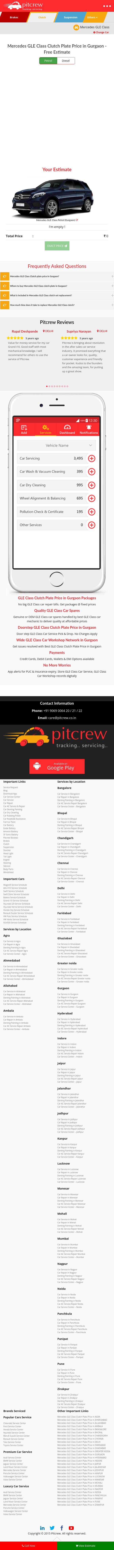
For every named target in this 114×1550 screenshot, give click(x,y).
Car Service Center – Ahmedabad (18, 979)
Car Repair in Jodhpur (67, 1122)
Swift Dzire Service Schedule (16, 894)
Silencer (7, 866)
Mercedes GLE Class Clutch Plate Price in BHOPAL (80, 1432)
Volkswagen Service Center (15, 1476)
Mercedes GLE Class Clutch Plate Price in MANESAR (80, 1479)
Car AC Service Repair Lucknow (71, 1178)
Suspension (8, 847)
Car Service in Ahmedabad (15, 966)
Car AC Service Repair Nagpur (70, 1279)
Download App (10, 793)
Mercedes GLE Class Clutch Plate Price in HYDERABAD (81, 1457)
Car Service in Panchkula (68, 1319)
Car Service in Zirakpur (67, 1394)
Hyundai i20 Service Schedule (16, 903)
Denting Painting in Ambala (15, 1022)
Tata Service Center (12, 1442)
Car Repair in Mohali (66, 1222)
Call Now (28, 1545)
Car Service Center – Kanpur (70, 1157)
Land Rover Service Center (15, 1467)
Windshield (8, 872)
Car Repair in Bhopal (66, 822)
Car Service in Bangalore (68, 793)
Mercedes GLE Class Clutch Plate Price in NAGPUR (80, 1489)
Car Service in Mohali (67, 1219)
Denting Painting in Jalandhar (70, 1100)
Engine (6, 859)
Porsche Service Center (13, 1473)
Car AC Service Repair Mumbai (71, 1254)
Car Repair (8, 803)
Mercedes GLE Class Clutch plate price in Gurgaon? (34, 276)
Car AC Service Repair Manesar (71, 1203)
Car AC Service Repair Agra (15, 950)
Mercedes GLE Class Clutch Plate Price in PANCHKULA (82, 1495)
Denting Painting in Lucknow (70, 1175)
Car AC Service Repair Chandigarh (72, 853)
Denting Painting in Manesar (70, 1200)
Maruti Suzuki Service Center (16, 1435)
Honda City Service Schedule (16, 910)
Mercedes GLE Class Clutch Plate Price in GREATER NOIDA (83, 1451)
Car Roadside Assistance (14, 818)
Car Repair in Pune (65, 1373)
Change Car (101, 32)
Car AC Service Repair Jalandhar (71, 1103)
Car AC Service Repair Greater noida (73, 978)
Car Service (8, 800)
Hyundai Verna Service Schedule (18, 907)
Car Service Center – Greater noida (73, 981)
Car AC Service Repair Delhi (69, 903)
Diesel (66, 61)
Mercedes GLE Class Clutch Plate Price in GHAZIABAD (81, 1448)
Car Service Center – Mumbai (70, 1257)
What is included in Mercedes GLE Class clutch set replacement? (41, 295)
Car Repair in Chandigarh (68, 847)
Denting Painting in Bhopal (69, 825)
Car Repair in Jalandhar (67, 1097)
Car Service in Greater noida (70, 969)
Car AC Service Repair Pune (69, 1379)
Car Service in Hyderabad (68, 1019)
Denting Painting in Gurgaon (70, 1000)
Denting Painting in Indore (69, 1050)
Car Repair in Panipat (67, 1347)
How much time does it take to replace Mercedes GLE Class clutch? (42, 305)
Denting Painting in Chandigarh (71, 850)
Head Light (8, 853)
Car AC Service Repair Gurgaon (71, 1003)
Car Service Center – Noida (69, 1307)
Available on (56, 766)
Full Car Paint (9, 822)
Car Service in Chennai (67, 869)
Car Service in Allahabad (14, 991)
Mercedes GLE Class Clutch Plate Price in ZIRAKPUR (80, 1504)
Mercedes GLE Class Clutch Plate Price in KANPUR (80, 1473)
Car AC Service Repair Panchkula (72, 1329)
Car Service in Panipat (67, 1344)
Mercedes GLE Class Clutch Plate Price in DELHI (78, 1442)
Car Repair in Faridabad (68, 922)
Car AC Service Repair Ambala (16, 1026)
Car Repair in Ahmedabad (15, 969)
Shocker (7, 850)
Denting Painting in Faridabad (71, 925)
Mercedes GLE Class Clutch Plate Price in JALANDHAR (81, 1467)
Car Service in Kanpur (67, 1144)
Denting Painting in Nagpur (69, 1275)
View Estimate (85, 1545)
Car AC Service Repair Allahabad (18, 1000)
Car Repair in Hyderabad (68, 1022)
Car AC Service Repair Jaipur (70, 1078)
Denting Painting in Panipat (69, 1351)
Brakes (6, 840)
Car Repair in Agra (11, 944)
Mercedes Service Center (14, 1470)
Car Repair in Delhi (66, 897)
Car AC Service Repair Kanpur (70, 1153)
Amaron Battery (10, 831)
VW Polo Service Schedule (15, 916)
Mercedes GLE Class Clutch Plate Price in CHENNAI (80, 1438)
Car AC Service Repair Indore (70, 1053)
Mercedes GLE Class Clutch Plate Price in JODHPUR (80, 1470)
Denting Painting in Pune (68, 1376)
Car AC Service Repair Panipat (71, 1354)
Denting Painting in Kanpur (69, 1150)
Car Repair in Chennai (67, 872)
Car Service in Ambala (13, 1016)
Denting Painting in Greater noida (72, 975)
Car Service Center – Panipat (70, 1357)
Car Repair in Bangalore (68, 797)
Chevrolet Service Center (14, 1423)
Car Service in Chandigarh (69, 843)
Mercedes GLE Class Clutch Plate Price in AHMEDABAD (82, 1420)
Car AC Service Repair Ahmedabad (19, 975)
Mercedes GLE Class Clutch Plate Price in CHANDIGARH (82, 1435)
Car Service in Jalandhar (68, 1094)
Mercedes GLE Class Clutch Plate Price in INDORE (79, 1460)
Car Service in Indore (66, 1044)
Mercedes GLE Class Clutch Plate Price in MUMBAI (80, 1486)
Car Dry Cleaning (11, 812)
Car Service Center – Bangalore (71, 806)
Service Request (10, 787)
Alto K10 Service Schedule (15, 888)
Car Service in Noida (66, 1294)
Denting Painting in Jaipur (69, 1075)
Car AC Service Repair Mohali (70, 1228)
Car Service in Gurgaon (67, 994)
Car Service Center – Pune (69, 1382)
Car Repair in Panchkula (68, 1322)
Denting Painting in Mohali (69, 1225)
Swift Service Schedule (13, 891)
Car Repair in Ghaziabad (68, 947)
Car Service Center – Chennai (70, 881)
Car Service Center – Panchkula (71, 1332)
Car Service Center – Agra (14, 953)
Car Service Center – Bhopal (70, 831)
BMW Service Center (12, 1460)
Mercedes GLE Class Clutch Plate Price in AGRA (78, 1416)
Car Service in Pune (66, 1369)
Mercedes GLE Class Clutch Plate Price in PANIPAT (80, 1498)
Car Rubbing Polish (12, 815)
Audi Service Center (12, 1457)
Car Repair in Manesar (67, 1197)
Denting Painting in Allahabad (16, 997)
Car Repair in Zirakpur (67, 1397)
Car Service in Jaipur (66, 1069)
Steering (7, 862)
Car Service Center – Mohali (70, 1232)
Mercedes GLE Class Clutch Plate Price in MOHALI (80, 1482)
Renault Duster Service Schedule (18, 913)
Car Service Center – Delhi (69, 906)
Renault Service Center (13, 1439)
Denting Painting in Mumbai (70, 1250)
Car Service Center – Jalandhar (71, 1106)
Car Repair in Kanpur (67, 1147)
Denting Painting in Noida (69, 1300)
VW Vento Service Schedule (15, 919)
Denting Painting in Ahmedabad (18, 972)
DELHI (49, 331)
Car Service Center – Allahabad (17, 1004)
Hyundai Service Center (14, 1432)
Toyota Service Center (13, 1445)
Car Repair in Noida (66, 1297)
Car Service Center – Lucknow (70, 1181)
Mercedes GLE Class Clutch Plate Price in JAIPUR (79, 1464)
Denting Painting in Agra (14, 947)
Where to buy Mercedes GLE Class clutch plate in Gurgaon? (38, 286)
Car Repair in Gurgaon (67, 997)
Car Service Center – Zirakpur (70, 1407)
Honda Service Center (13, 1429)
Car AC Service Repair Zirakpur (71, 1404)
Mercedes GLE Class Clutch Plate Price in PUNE (78, 1501)
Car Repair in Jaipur (66, 1072)
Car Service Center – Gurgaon (70, 1006)
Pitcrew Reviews (57, 322)
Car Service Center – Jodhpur (70, 1132)
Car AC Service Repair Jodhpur (71, 1128)
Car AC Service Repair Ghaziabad (72, 953)
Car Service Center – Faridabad (71, 931)
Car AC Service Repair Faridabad (72, 928)
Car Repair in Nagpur (67, 1272)
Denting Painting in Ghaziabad (71, 950)
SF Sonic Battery (10, 834)
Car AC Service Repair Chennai (71, 878)
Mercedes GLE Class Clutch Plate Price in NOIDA (79, 1492)
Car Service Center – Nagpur (70, 1282)
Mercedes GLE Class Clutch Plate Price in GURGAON (81, 1454)
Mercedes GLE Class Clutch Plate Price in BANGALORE (82, 1429)
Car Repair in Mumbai (67, 1247)
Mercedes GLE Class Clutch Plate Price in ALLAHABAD (81, 1423)
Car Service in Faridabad (68, 919)
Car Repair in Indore (66, 1047)
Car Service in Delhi (66, 894)
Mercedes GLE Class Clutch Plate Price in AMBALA (80, 1426)
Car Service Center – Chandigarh (72, 856)
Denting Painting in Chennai (70, 875)
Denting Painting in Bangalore (71, 800)
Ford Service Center (12, 1426)
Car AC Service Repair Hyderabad (72, 1028)
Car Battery (8, 825)
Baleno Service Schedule (14, 897)
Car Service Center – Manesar (70, 1207)
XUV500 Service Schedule (14, 922)
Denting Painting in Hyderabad (71, 1025)
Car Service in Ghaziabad (68, 944)
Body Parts (8, 869)
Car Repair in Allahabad (14, 994)
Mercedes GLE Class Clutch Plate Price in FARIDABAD (81, 1445)
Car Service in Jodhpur (67, 1119)
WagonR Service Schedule (15, 884)
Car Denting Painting (12, 809)
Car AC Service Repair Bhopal (70, 828)
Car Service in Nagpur (67, 1269)
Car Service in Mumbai (67, 1244)
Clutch (6, 844)
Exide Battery (9, 828)
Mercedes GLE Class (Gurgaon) (57, 220)
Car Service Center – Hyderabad (71, 1031)
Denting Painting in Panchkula (71, 1326)
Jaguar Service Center (13, 1464)
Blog (5, 790)
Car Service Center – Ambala (16, 1029)
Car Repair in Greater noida (69, 972)
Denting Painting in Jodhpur (70, 1125)
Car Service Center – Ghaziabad (71, 956)
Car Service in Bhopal (67, 818)
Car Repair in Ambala (13, 1019)
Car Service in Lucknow (67, 1169)
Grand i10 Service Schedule (15, 900)
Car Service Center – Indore (69, 1056)
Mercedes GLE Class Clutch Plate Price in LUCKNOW (81, 1476)
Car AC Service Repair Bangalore (72, 803)
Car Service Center (11, 796)
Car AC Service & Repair (14, 806)
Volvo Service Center (12, 1479)
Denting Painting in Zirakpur (70, 1401)
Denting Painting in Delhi (68, 900)
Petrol (48, 61)
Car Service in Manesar (67, 1194)
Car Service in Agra (12, 941)
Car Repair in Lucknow (67, 1172)
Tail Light (7, 856)
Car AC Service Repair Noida (70, 1304)
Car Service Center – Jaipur (69, 1081)
